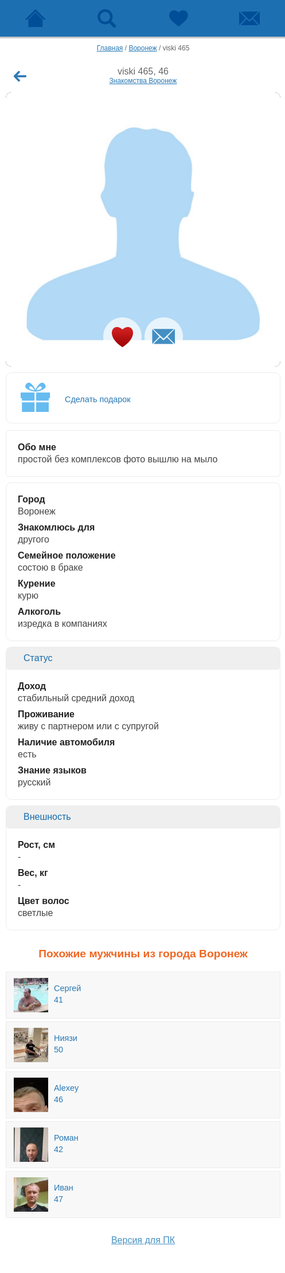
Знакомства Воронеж (143, 81)
